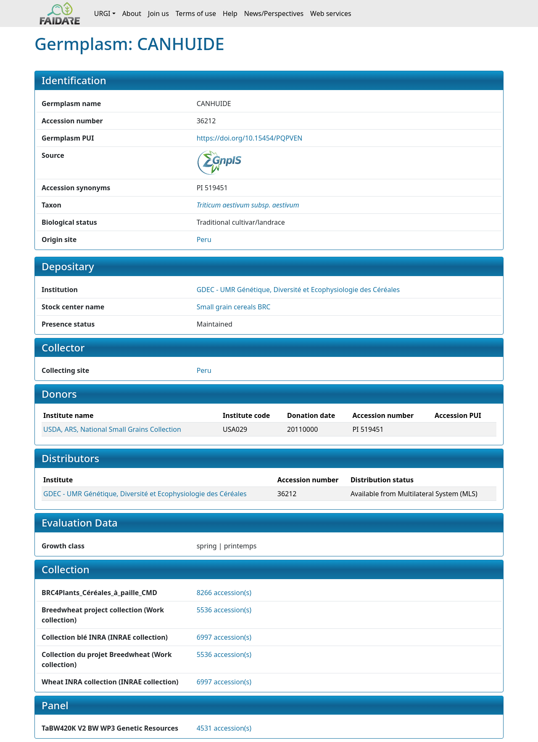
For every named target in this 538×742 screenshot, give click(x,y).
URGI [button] (102, 13)
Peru (204, 239)
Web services (330, 13)
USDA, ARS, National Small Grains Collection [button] (112, 429)
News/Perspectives (273, 13)
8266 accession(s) (224, 592)
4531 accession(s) (224, 728)
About (131, 13)
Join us (158, 13)
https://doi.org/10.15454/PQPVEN (250, 138)
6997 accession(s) (224, 637)
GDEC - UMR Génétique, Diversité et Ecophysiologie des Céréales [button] (298, 289)
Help (230, 13)
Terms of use (196, 13)
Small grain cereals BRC (234, 306)
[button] (248, 205)
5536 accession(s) (224, 609)
